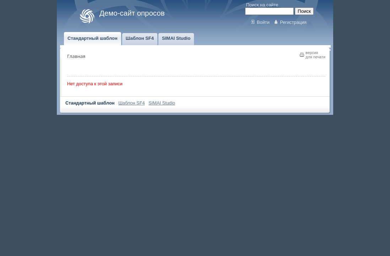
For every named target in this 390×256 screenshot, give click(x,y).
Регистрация (293, 22)
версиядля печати (315, 54)
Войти (263, 22)
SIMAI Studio (161, 103)
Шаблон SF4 (131, 103)
